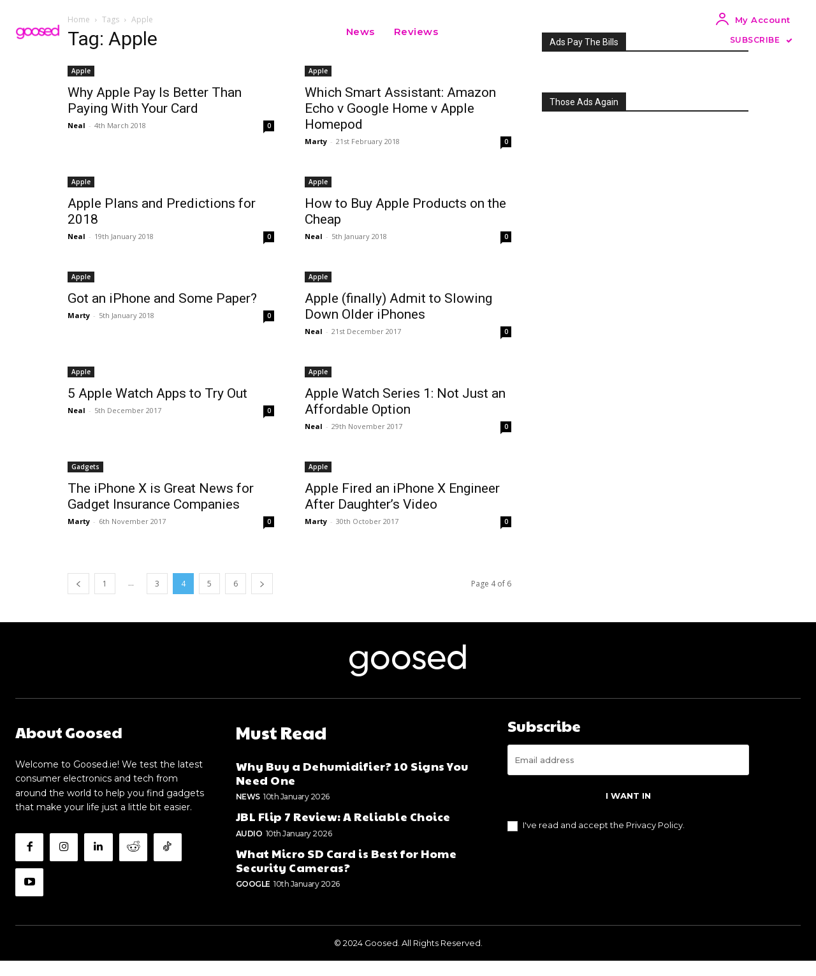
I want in (628, 811)
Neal (76, 125)
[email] (628, 775)
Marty (316, 141)
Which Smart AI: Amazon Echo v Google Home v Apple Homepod (400, 108)
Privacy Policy (654, 840)
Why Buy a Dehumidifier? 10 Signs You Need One (352, 786)
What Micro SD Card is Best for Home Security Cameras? (346, 873)
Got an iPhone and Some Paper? (162, 298)
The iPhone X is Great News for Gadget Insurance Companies (161, 496)
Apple (81, 70)
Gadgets (85, 466)
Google (253, 896)
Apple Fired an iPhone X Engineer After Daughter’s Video (402, 496)
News (248, 810)
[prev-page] (78, 583)
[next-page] (262, 583)
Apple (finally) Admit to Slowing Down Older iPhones (398, 306)
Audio (249, 846)
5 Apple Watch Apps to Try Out (157, 393)
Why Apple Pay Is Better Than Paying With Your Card (155, 100)
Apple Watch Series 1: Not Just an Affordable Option (405, 401)
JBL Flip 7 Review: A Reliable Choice (343, 830)
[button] (463, 32)
